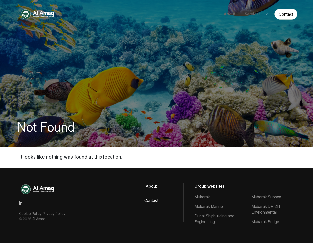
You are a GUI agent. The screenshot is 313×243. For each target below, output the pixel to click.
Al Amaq (38, 219)
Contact (282, 14)
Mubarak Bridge (265, 221)
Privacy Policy (54, 213)
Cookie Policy (31, 213)
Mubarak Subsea (266, 196)
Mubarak (202, 196)
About (224, 14)
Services (248, 14)
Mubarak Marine (208, 206)
